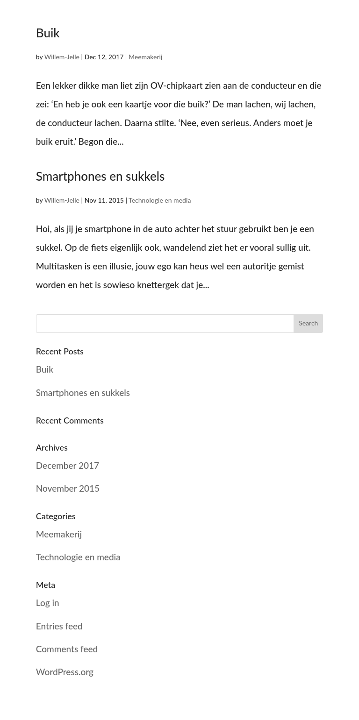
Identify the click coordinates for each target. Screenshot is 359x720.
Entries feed (59, 626)
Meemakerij (145, 57)
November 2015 (68, 488)
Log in (47, 602)
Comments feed (67, 648)
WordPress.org (64, 671)
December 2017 (67, 465)
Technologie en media (160, 200)
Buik (48, 32)
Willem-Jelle (61, 57)
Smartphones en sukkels (100, 176)
